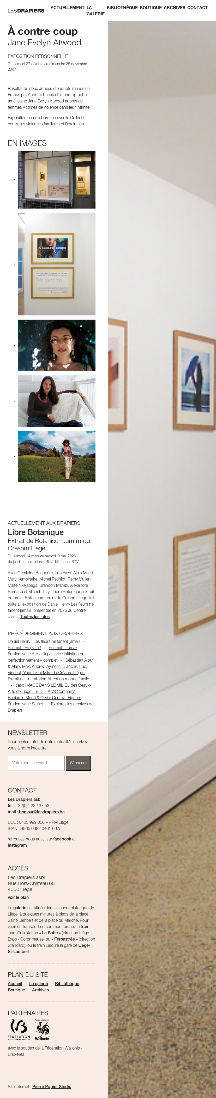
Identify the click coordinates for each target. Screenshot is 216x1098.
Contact (197, 8)
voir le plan (18, 898)
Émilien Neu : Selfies (25, 704)
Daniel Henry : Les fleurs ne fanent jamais (44, 642)
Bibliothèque (122, 8)
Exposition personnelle (38, 56)
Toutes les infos (35, 617)
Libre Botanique (36, 532)
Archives (174, 8)
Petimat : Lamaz (63, 648)
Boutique (151, 8)
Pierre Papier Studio (51, 1087)
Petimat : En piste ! (24, 648)
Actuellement (68, 8)
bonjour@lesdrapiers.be (42, 812)
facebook (62, 839)
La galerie (96, 11)
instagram (17, 846)
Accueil (15, 984)
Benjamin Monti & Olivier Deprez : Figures (44, 698)
